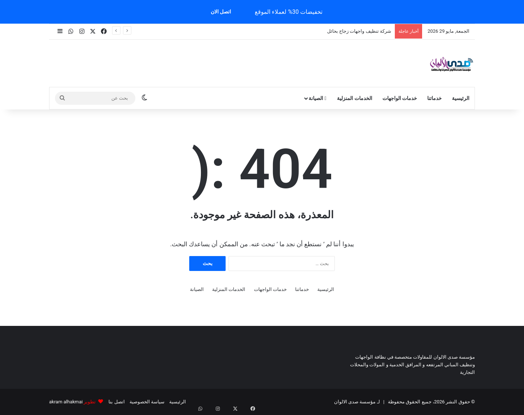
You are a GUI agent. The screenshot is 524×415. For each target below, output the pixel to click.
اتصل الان (221, 12)
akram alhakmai (66, 401)
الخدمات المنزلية (354, 98)
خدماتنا (434, 98)
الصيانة (317, 98)
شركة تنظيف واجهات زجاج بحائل (359, 31)
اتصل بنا (116, 401)
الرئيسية (460, 98)
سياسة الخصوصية (147, 401)
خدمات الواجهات (399, 98)
